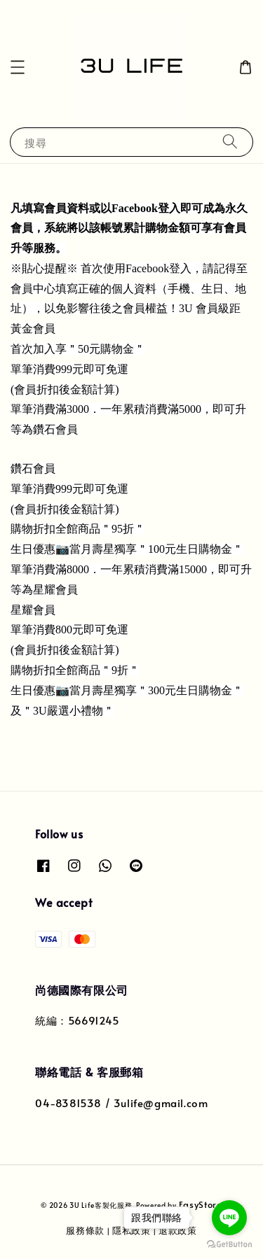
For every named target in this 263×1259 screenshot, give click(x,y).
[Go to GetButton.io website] (229, 1244)
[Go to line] (229, 1217)
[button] (17, 67)
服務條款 (85, 1230)
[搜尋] (230, 141)
